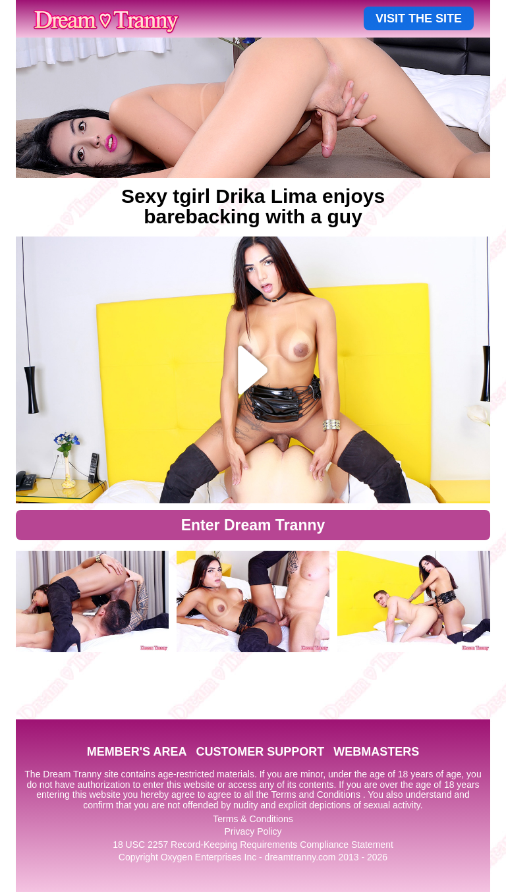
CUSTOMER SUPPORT (260, 752)
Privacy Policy (252, 831)
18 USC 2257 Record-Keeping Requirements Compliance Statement (253, 844)
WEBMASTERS (376, 752)
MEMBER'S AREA (137, 752)
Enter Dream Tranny (253, 525)
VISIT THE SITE (419, 18)
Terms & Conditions (253, 819)
